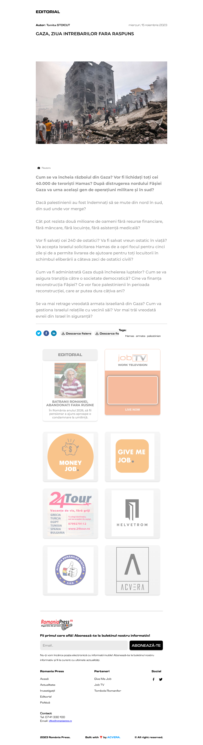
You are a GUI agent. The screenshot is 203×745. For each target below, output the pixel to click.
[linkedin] (54, 333)
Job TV (99, 684)
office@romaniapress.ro (60, 721)
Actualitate (47, 684)
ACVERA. (113, 737)
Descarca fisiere (76, 333)
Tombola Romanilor (107, 690)
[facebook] (47, 333)
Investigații (47, 690)
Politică (45, 702)
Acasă (44, 679)
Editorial (45, 696)
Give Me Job (102, 679)
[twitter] (39, 333)
